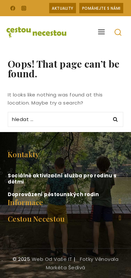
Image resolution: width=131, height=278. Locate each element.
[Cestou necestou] (36, 32)
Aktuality (62, 8)
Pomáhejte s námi (101, 8)
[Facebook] (12, 8)
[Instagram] (24, 8)
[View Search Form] (118, 32)
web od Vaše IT (52, 259)
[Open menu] (101, 32)
